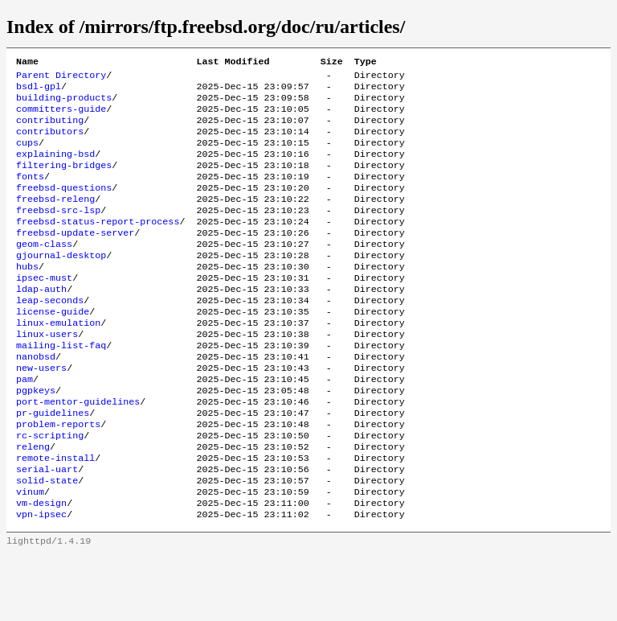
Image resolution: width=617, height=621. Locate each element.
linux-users (47, 374)
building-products (64, 103)
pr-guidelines (52, 464)
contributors (50, 142)
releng (33, 502)
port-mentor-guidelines (78, 451)
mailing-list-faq (61, 386)
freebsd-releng (55, 219)
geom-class (44, 271)
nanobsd (35, 399)
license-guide (52, 348)
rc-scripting (50, 489)
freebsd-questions (64, 206)
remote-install (55, 515)
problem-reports (58, 477)
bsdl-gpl (38, 90)
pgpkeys (35, 438)
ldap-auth (41, 322)
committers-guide (61, 116)
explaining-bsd (55, 168)
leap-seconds (50, 335)
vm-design (41, 567)
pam (24, 425)
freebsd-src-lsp (58, 232)
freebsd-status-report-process (97, 245)
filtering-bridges (64, 181)
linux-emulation (58, 361)
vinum (30, 554)
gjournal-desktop (61, 284)
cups (27, 155)
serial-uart (47, 528)
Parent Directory (61, 78)
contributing (50, 129)
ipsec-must (44, 309)
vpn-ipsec (41, 580)
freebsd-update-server (75, 258)
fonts (30, 193)
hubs (27, 296)
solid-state (47, 541)
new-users (41, 412)
